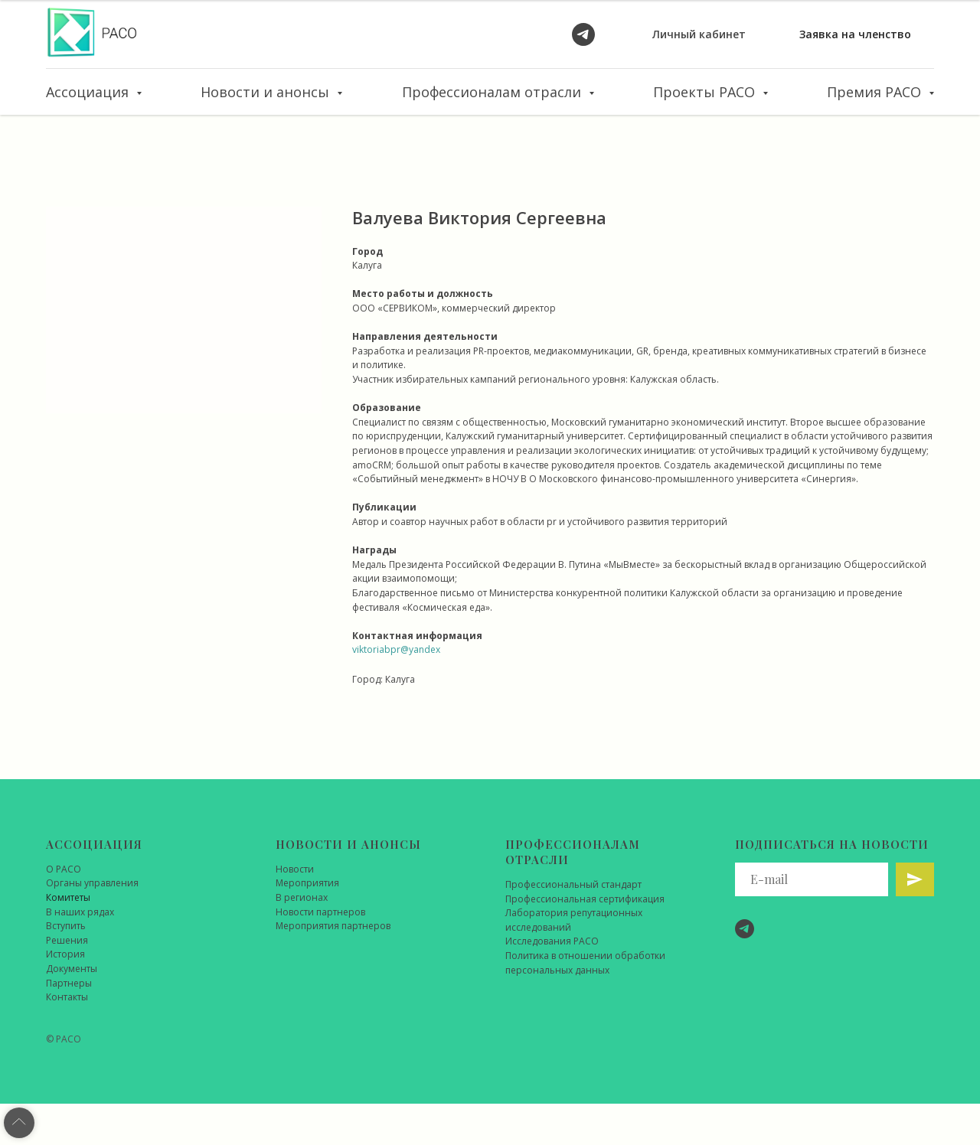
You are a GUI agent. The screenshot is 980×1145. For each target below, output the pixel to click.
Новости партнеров (320, 911)
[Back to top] (19, 1122)
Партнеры (69, 983)
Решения (67, 940)
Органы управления (92, 882)
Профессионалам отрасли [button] (493, 92)
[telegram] (583, 34)
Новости (295, 869)
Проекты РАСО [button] (706, 92)
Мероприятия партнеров (333, 925)
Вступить (66, 925)
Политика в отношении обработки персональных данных (585, 963)
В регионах (302, 897)
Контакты (67, 996)
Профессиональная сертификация (585, 898)
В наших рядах (80, 911)
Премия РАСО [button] (876, 92)
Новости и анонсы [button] (267, 92)
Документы (71, 968)
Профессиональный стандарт (573, 884)
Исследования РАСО (552, 941)
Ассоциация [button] (89, 92)
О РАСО (63, 869)
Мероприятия (307, 882)
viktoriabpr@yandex (396, 649)
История (65, 954)
